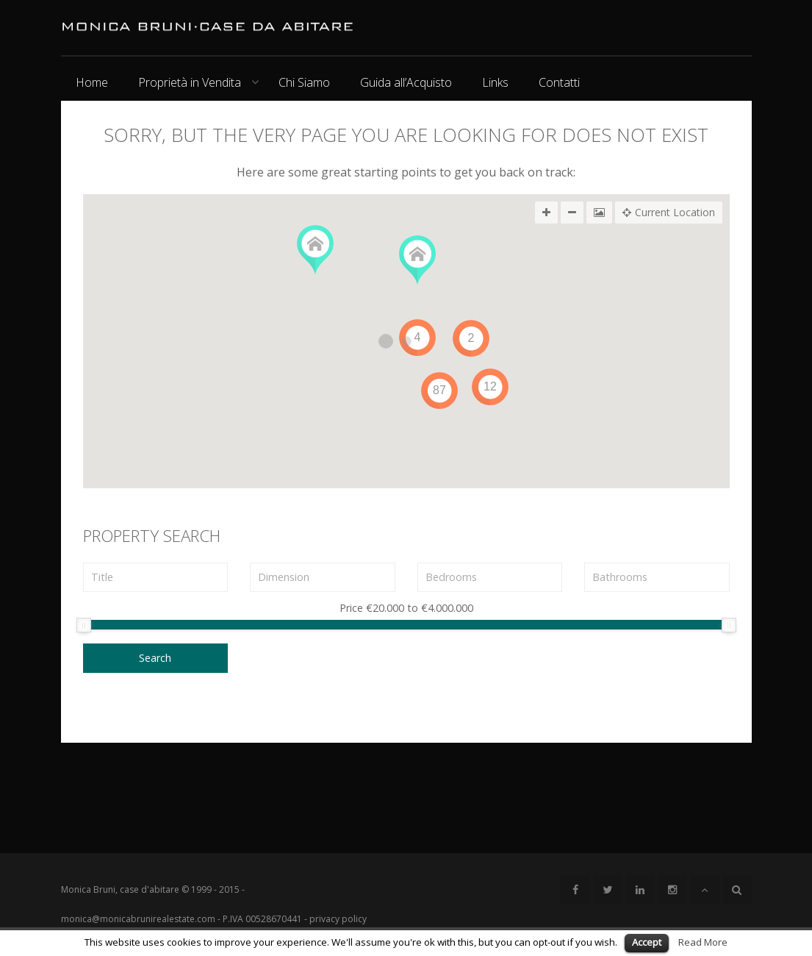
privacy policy (338, 919)
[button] (315, 250)
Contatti (559, 82)
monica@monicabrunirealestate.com (138, 919)
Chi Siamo (304, 82)
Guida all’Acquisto (406, 82)
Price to (406, 609)
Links (495, 82)
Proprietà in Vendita (189, 82)
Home (92, 82)
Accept (646, 942)
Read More (702, 942)
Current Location (668, 212)
